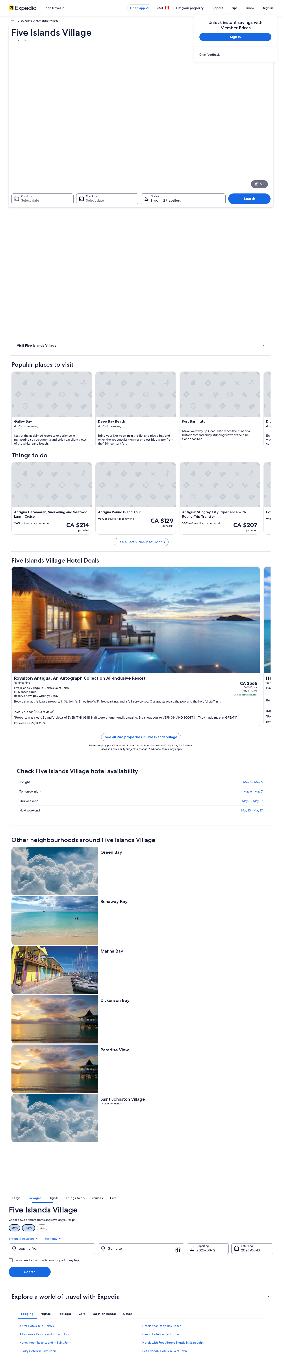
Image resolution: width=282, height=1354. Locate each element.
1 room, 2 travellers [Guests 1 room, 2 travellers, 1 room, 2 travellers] (166, 138)
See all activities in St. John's (173, 462)
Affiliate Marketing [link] (20, 1302)
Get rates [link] (261, 571)
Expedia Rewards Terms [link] (159, 1295)
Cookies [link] (150, 1266)
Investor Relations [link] (19, 1288)
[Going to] (141, 1047)
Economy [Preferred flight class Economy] (264, 1034)
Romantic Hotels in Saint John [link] (39, 1158)
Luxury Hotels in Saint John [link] (37, 1149)
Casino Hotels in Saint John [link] (160, 1133)
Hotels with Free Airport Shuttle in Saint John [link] (173, 1141)
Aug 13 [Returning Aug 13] (246, 1048)
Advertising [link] (15, 1295)
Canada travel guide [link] (89, 1259)
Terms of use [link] (152, 1273)
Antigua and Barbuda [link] (38, 21)
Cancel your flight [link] (224, 1273)
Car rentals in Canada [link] (89, 1295)
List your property (198, 8)
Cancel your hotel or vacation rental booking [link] (240, 1266)
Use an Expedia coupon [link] (228, 1288)
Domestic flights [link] (86, 1288)
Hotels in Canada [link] (87, 1266)
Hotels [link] (21, 197)
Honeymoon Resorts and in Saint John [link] (45, 1141)
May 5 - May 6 (253, 741)
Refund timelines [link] (224, 1280)
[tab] (93, 1003)
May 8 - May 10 (252, 760)
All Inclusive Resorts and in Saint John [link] (44, 1133)
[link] (235, 54)
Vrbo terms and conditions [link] (161, 1288)
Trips (241, 8)
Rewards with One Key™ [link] (91, 1316)
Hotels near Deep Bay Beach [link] (161, 1124)
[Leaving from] (52, 1047)
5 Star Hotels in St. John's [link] (36, 1124)
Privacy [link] (149, 1259)
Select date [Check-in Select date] (28, 138)
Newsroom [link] (15, 1309)
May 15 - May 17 (252, 769)
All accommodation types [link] (92, 1302)
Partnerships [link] (16, 1280)
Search (251, 137)
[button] (141, 1095)
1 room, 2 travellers (235, 1034)
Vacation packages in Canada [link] (94, 1280)
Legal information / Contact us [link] (163, 1302)
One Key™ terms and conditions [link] (164, 1280)
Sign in (268, 8)
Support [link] (219, 1259)
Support (225, 8)
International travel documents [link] (232, 1295)
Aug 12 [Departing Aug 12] (202, 1048)
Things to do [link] (25, 192)
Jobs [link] (12, 1266)
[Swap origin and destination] (97, 1047)
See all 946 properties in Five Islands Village (173, 696)
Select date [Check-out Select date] (94, 138)
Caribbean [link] (15, 21)
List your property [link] (19, 1273)
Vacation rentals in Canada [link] (92, 1273)
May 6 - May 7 (253, 750)
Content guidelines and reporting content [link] (170, 1309)
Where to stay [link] (26, 203)
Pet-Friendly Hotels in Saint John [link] (164, 1149)
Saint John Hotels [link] (154, 1158)
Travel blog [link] (83, 1309)
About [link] (12, 1259)
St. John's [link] (60, 21)
